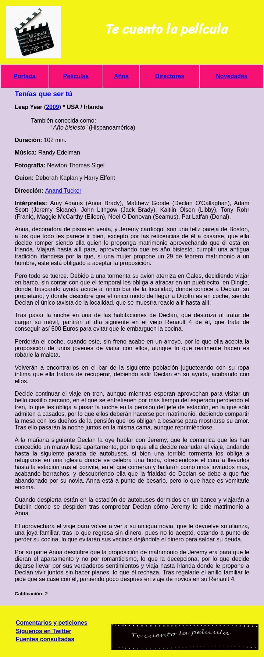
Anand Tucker (63, 191)
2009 (52, 107)
